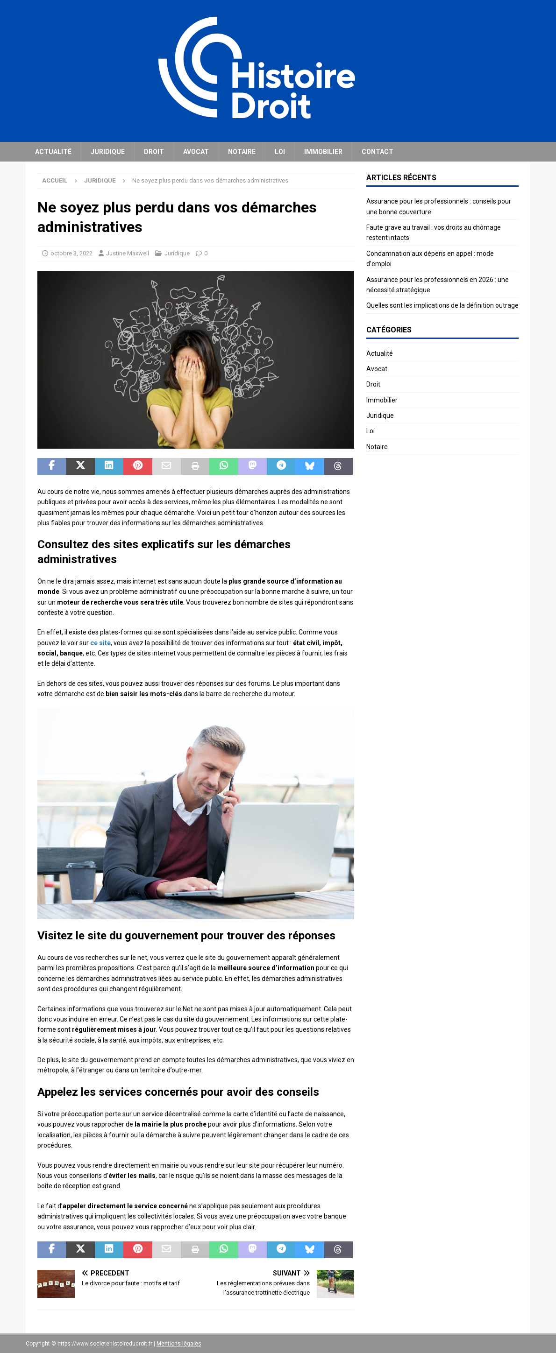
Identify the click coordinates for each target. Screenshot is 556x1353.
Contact (377, 151)
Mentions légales (179, 1343)
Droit (154, 151)
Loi (280, 151)
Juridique (108, 151)
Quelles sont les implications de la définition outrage (442, 305)
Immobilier (323, 151)
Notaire (242, 151)
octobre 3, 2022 (71, 253)
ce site (100, 643)
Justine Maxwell (127, 253)
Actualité (53, 151)
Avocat (196, 151)
